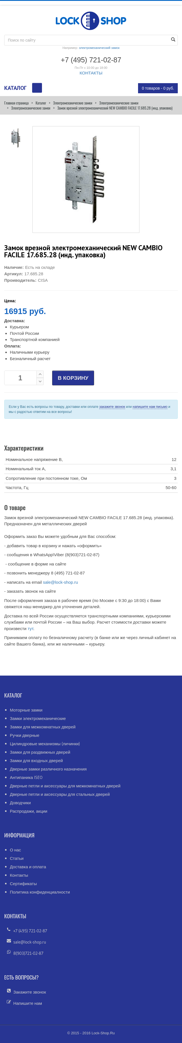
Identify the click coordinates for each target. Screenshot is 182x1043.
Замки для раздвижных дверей (40, 752)
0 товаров (158, 88)
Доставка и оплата (28, 866)
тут (30, 628)
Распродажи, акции (28, 811)
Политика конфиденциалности (40, 892)
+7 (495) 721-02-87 (30, 930)
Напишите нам (27, 1003)
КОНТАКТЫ (91, 73)
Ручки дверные (24, 735)
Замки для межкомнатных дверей (43, 727)
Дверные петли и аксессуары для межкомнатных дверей (65, 786)
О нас (15, 850)
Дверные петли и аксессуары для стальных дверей (60, 794)
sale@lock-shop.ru (60, 582)
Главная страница (16, 103)
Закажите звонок (29, 992)
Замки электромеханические (38, 718)
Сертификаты (23, 883)
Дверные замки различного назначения (48, 769)
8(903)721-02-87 (28, 953)
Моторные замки (26, 710)
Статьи (17, 858)
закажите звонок (112, 407)
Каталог (40, 103)
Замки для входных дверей (36, 760)
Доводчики (20, 802)
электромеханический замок (99, 47)
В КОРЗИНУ (73, 378)
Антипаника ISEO (26, 777)
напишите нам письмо (150, 407)
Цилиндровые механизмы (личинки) (45, 743)
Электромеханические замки (72, 103)
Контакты (19, 875)
